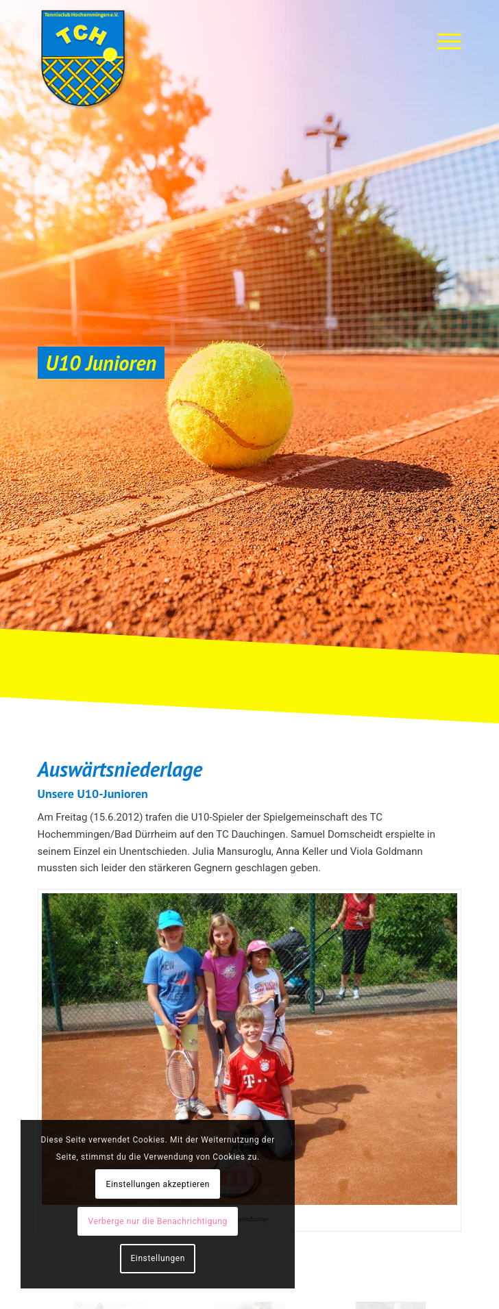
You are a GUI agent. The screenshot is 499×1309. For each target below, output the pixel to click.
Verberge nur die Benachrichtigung (158, 1221)
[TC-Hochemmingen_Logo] (207, 58)
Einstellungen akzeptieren (158, 1184)
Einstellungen (157, 1258)
